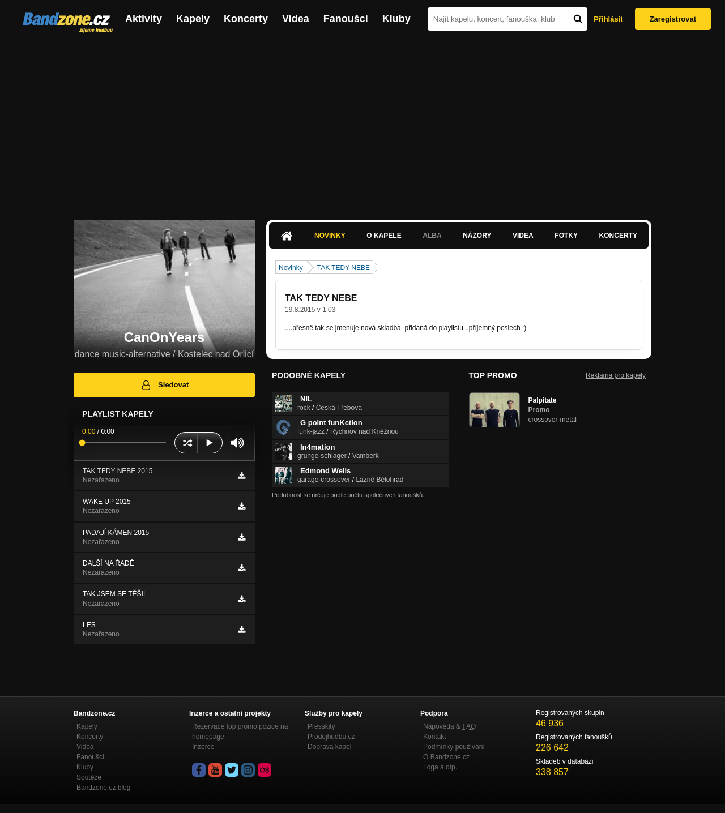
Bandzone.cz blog (103, 787)
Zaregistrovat (673, 19)
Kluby (396, 18)
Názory (477, 235)
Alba (432, 235)
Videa (295, 18)
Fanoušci (345, 18)
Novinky (330, 235)
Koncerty (246, 18)
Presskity (321, 726)
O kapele (383, 235)
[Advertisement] (362, 123)
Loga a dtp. (440, 767)
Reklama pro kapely (616, 375)
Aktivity (143, 18)
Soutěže (88, 777)
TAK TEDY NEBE (343, 268)
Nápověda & (449, 726)
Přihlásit (608, 19)
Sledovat (164, 385)
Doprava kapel (329, 747)
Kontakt (434, 737)
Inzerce (203, 747)
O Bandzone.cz (446, 757)
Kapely (193, 18)
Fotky (566, 235)
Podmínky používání (454, 747)
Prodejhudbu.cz (331, 737)
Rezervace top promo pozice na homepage (240, 731)
